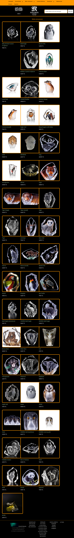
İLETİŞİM (62, 522)
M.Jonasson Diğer (42, 533)
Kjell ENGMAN (32, 525)
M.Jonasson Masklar (43, 526)
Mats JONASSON (32, 526)
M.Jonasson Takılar (43, 529)
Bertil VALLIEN (32, 523)
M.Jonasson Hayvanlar (42, 531)
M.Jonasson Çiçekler (43, 528)
